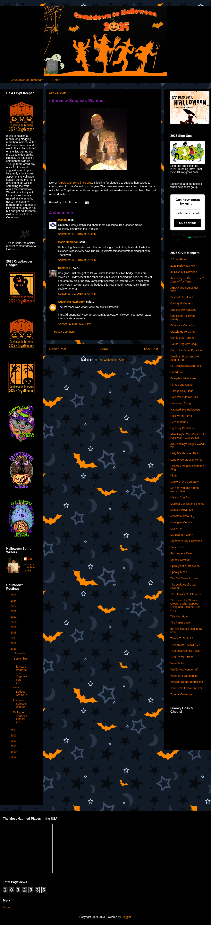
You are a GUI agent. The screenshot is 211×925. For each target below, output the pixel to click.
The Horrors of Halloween (186, 594)
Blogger (126, 917)
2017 (14, 638)
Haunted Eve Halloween (185, 409)
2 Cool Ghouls (179, 259)
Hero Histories (179, 422)
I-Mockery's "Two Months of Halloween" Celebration (187, 436)
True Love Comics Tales (184, 650)
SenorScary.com (180, 559)
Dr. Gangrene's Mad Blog (185, 365)
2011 (14, 746)
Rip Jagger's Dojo (181, 553)
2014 (14, 730)
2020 (14, 622)
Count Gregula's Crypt (183, 344)
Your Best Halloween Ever (186, 688)
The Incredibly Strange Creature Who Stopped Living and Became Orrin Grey (185, 605)
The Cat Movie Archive (184, 578)
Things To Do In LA (182, 638)
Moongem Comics (181, 522)
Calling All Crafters (181, 303)
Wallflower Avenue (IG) (184, 669)
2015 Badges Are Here (20, 692)
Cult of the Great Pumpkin (186, 350)
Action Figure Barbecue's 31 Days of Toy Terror (187, 280)
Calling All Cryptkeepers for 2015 (20, 717)
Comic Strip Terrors (182, 337)
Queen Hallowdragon (71, 301)
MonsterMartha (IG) (182, 516)
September (20, 658)
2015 (14, 648)
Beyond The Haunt (181, 297)
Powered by (188, 237)
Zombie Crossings (181, 694)
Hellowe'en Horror (181, 415)
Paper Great (177, 547)
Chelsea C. (65, 268)
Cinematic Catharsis (182, 325)
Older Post (150, 349)
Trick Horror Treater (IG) (185, 644)
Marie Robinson (68, 242)
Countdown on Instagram (27, 79)
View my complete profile (29, 567)
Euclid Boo (176, 372)
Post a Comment (64, 331)
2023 (14, 605)
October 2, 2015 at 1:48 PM (74, 323)
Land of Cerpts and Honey (186, 459)
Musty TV (176, 528)
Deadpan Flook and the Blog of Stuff (184, 358)
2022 (14, 611)
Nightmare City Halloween (186, 540)
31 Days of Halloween (183, 271)
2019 (14, 627)
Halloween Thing (180, 403)
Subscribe (187, 223)
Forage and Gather (181, 384)
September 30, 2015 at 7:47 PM (77, 293)
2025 (14, 595)
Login (6, 907)
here (69, 194)
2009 (14, 756)
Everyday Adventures (183, 378)
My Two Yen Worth (181, 534)
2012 (14, 740)
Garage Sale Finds (181, 391)
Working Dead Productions (186, 681)
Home (56, 79)
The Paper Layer (180, 622)
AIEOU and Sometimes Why (75, 182)
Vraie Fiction (177, 663)
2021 (14, 616)
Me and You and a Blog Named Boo (184, 489)
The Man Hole (179, 616)
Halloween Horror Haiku (184, 397)
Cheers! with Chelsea (183, 309)
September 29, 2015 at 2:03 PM (77, 234)
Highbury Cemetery (182, 428)
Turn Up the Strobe (182, 657)
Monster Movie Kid (181, 509)
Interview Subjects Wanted (76, 100)
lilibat (173, 475)
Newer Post (57, 349)
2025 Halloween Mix (182, 265)
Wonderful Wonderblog (184, 675)
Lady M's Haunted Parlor (185, 453)
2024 (14, 600)
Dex (30, 558)
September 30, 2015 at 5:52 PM (77, 260)
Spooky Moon (178, 572)
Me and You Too (180, 497)
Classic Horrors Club (182, 331)
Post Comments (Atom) (112, 359)
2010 (14, 751)
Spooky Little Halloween (184, 566)
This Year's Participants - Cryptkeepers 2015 (20, 675)
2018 (14, 632)
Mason (62, 219)
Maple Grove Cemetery (184, 481)
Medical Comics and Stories (187, 503)
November (20, 653)
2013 (14, 735)
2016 (14, 643)
